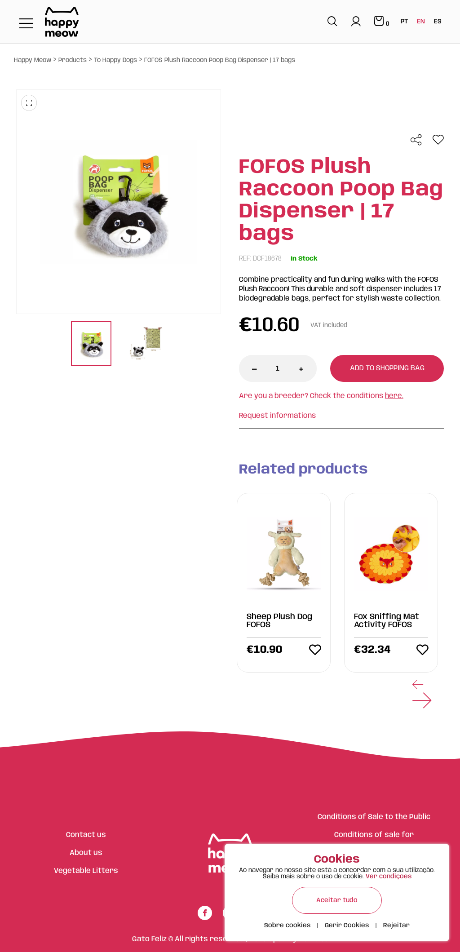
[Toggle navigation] (26, 24)
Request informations (277, 416)
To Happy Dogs (115, 60)
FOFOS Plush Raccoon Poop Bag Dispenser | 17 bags (219, 60)
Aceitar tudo (337, 900)
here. (394, 396)
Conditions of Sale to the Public (374, 817)
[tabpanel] (91, 344)
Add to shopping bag (387, 368)
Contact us (86, 835)
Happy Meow (32, 60)
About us (86, 853)
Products (72, 60)
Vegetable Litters (86, 871)
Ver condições (388, 876)
